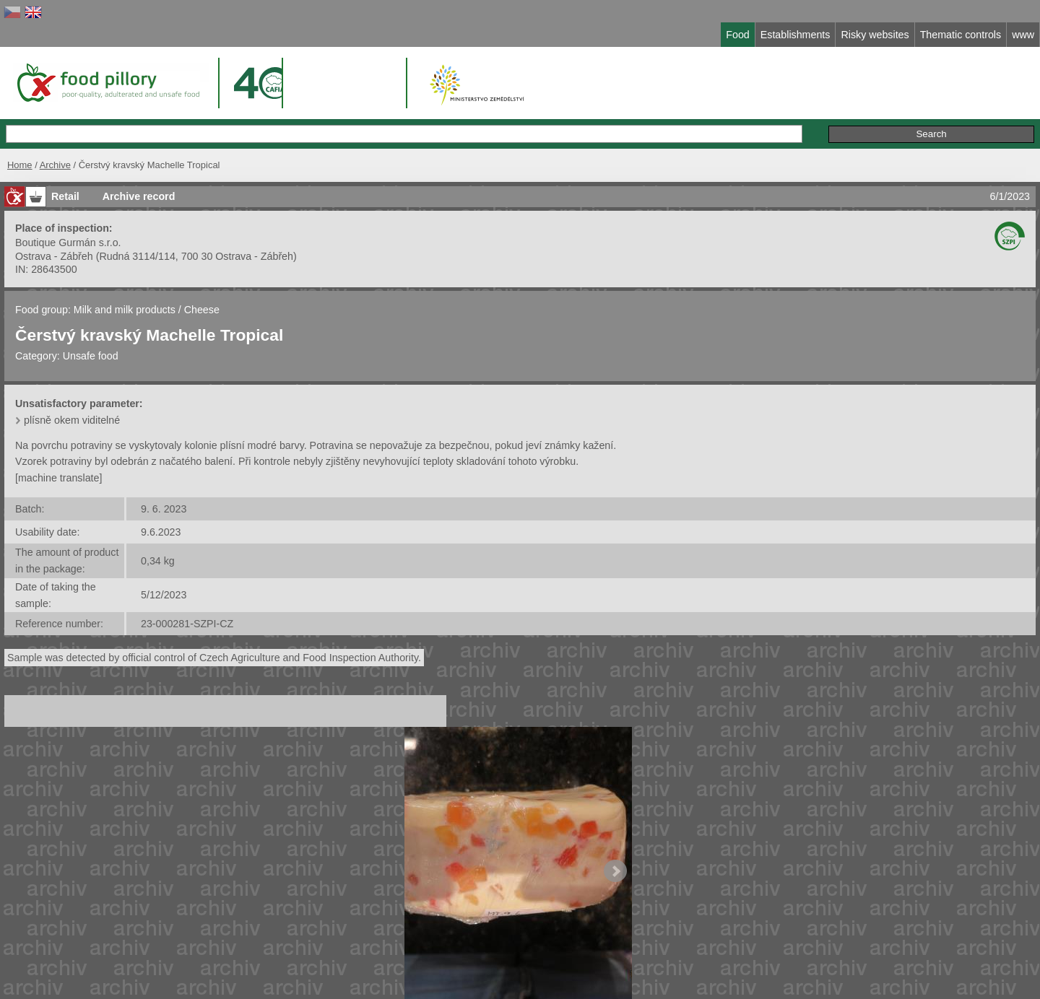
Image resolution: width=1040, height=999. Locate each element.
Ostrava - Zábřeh (54, 256)
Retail (65, 196)
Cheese (202, 309)
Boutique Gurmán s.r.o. (68, 242)
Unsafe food (90, 356)
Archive (55, 165)
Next (615, 871)
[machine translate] (58, 478)
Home (19, 165)
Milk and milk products (125, 309)
